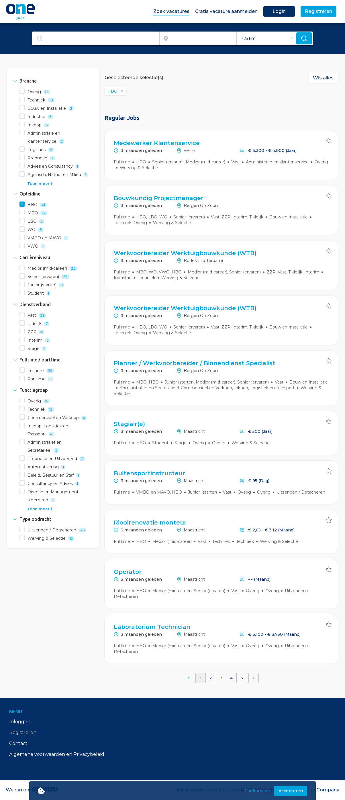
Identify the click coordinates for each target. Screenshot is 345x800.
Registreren (22, 732)
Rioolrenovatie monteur (150, 522)
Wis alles (323, 78)
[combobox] (96, 38)
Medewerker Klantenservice (157, 143)
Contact (18, 743)
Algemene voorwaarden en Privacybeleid (56, 754)
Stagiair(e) (129, 423)
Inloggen (19, 721)
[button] (53, 81)
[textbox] (95, 38)
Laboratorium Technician (152, 626)
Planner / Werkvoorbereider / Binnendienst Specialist (194, 363)
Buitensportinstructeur (149, 473)
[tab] (53, 81)
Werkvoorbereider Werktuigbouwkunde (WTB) (185, 253)
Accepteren (291, 790)
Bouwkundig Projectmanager (158, 198)
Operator (128, 571)
